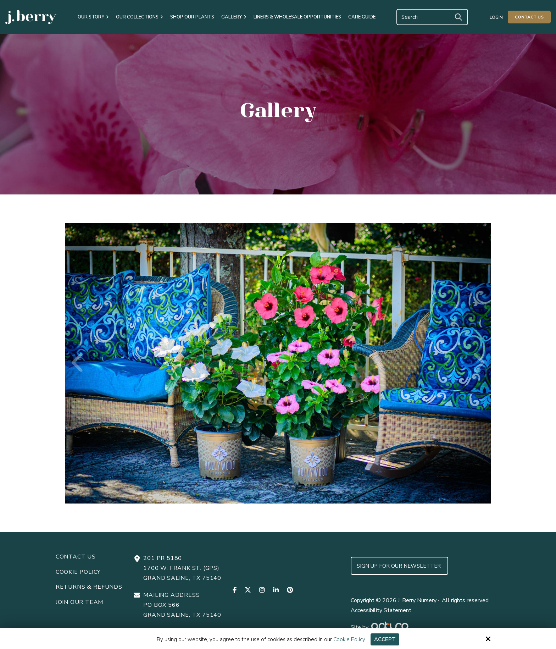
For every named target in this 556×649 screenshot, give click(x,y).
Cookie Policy (349, 639)
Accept (385, 639)
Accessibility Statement (381, 610)
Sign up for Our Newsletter (399, 566)
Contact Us (529, 17)
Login (496, 17)
